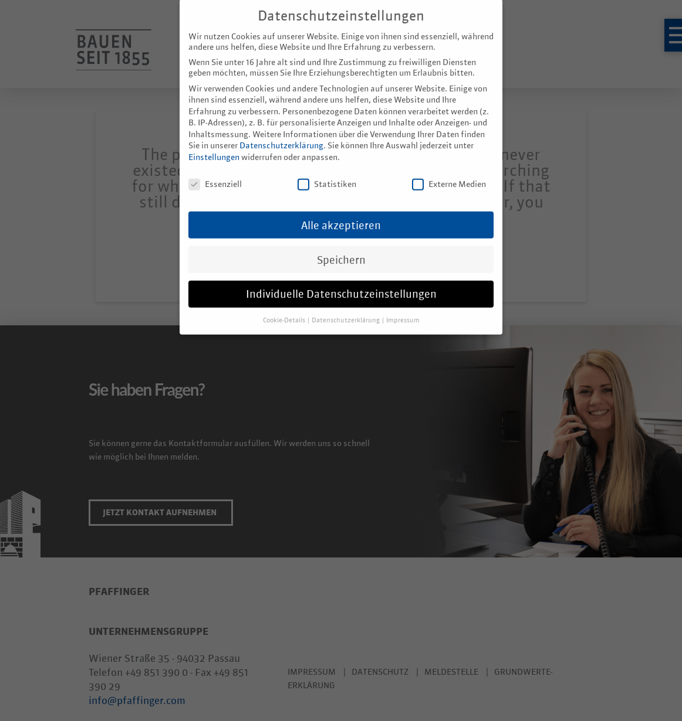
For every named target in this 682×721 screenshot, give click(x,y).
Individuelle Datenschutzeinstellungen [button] (341, 281)
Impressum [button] (403, 307)
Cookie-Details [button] (284, 307)
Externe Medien (449, 171)
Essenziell (215, 171)
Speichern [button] (341, 246)
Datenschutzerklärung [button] (346, 307)
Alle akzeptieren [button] (341, 212)
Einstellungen (213, 144)
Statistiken (327, 171)
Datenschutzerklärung (281, 133)
